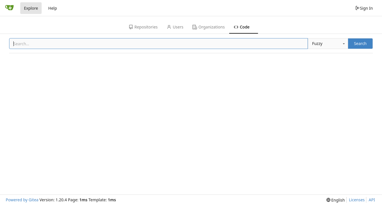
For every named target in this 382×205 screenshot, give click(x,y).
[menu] (335, 200)
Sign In (364, 8)
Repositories (143, 27)
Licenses (357, 199)
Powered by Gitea (22, 199)
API (372, 199)
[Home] (9, 8)
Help (52, 8)
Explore (31, 8)
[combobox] (328, 43)
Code (241, 27)
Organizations (208, 27)
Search (360, 43)
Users (175, 27)
